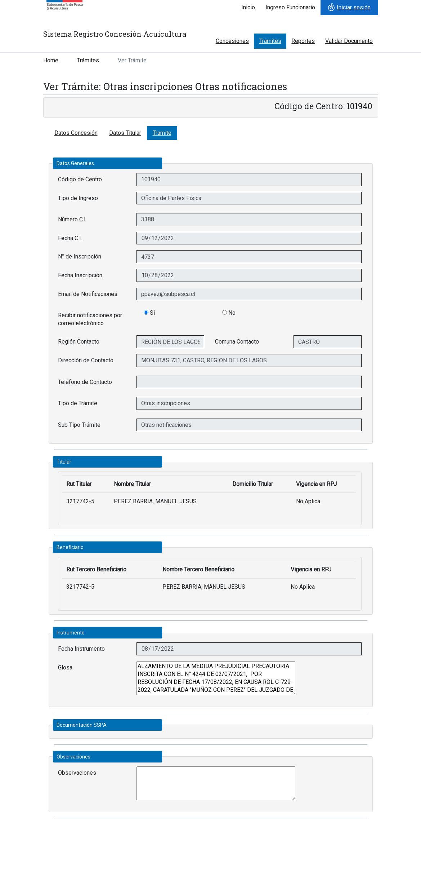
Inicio (248, 7)
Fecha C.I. (70, 238)
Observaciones (77, 772)
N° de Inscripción (79, 256)
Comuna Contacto (237, 341)
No (229, 312)
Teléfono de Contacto (85, 382)
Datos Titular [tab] (125, 132)
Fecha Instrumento (81, 648)
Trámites (270, 40)
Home (50, 60)
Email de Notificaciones (87, 294)
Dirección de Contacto (85, 360)
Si (149, 312)
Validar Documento (349, 40)
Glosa (65, 667)
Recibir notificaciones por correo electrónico (90, 319)
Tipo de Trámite (77, 403)
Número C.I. (72, 219)
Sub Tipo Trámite (79, 424)
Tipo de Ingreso (78, 198)
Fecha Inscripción (80, 275)
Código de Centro (80, 179)
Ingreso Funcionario (290, 7)
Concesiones (232, 40)
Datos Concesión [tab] (76, 132)
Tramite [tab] (162, 132)
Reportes (303, 40)
